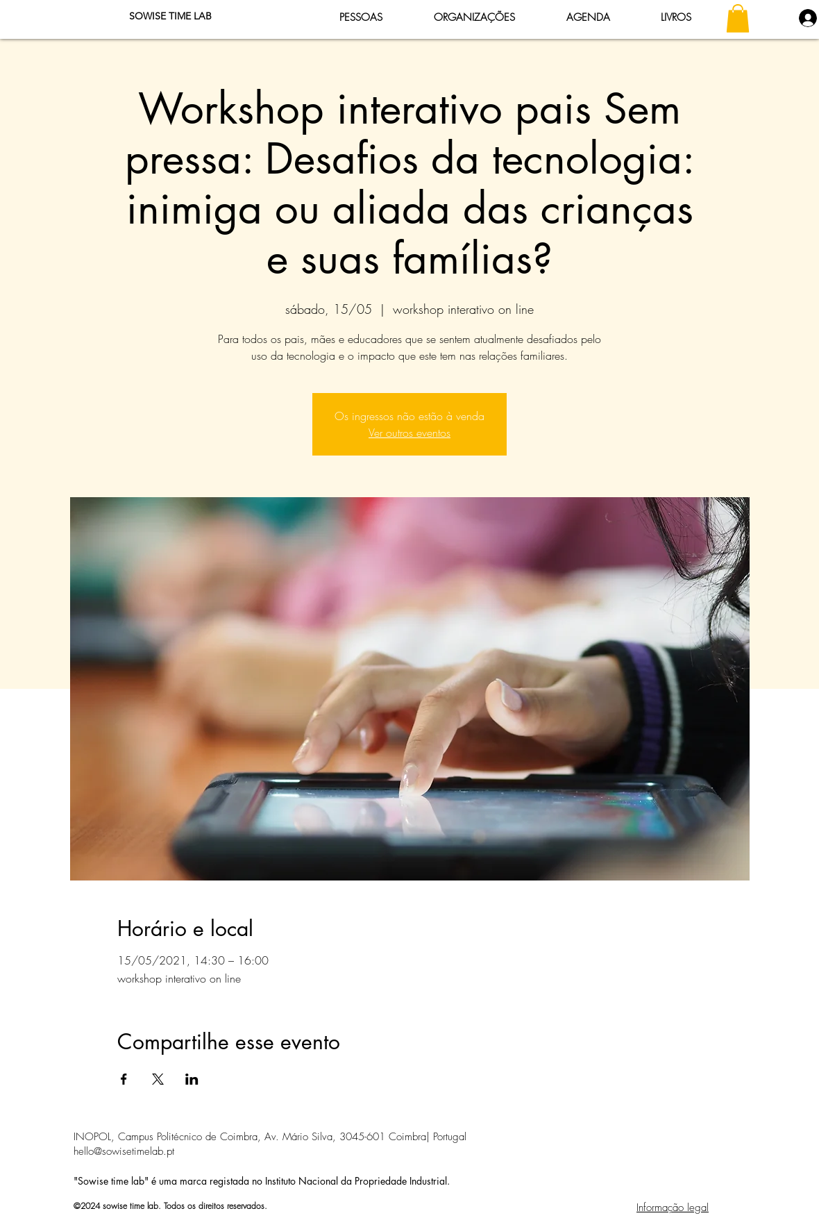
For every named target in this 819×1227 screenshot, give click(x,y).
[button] (738, 18)
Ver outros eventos (409, 432)
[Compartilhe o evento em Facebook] (123, 1079)
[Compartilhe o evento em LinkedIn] (192, 1079)
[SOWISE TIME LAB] (170, 16)
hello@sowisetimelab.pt (124, 1151)
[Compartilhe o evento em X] (157, 1079)
